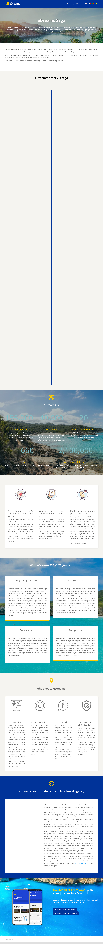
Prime (82, 4)
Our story (70, 4)
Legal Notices (9, 939)
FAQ (76, 4)
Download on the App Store (65, 909)
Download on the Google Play (66, 913)
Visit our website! (80, 863)
